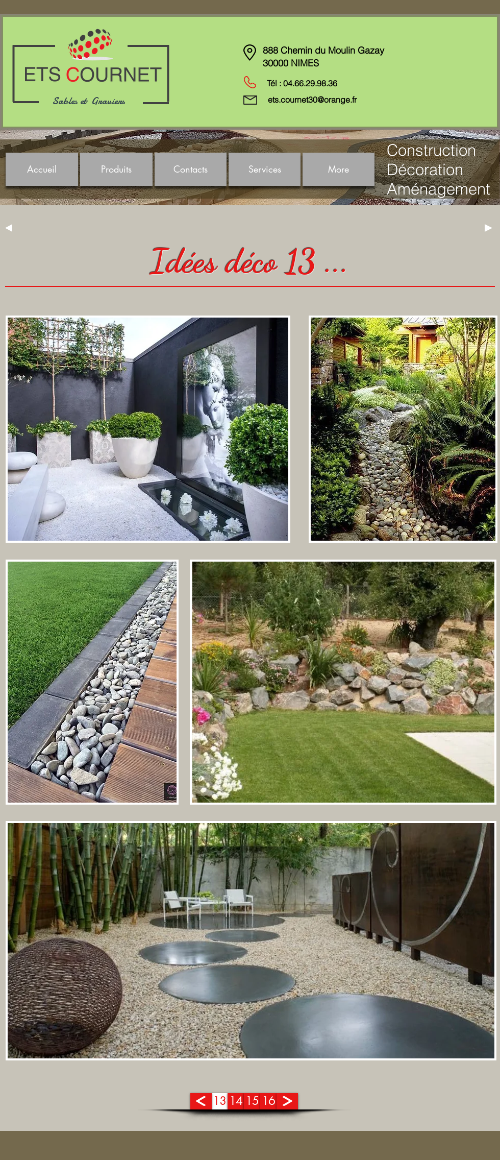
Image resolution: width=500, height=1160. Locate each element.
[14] (236, 1101)
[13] (219, 1101)
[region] (148, 429)
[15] (252, 1101)
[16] (268, 1101)
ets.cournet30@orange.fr (312, 99)
